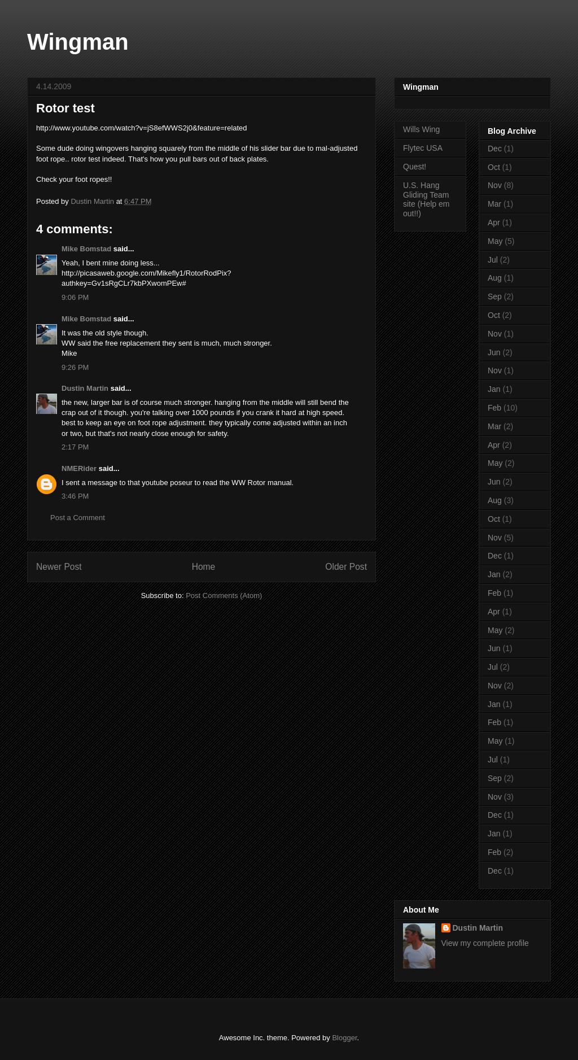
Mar (494, 203)
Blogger (344, 1037)
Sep (495, 296)
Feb (494, 407)
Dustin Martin (85, 388)
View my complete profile (485, 943)
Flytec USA (423, 147)
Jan (494, 389)
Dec (495, 148)
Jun (494, 352)
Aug (495, 277)
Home (204, 567)
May (495, 241)
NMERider (79, 468)
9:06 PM (75, 297)
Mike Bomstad (86, 249)
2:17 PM (75, 447)
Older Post (346, 567)
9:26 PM (75, 367)
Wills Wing (421, 129)
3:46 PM (75, 496)
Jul (493, 259)
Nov (495, 185)
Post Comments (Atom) (224, 595)
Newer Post (59, 567)
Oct (494, 167)
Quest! (414, 166)
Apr (494, 222)
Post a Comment (77, 517)
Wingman (78, 41)
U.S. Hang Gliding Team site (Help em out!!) (426, 199)
